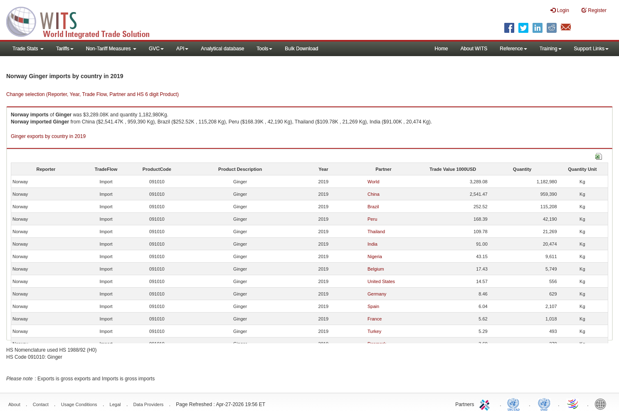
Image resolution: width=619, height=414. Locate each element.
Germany (376, 293)
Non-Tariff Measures (111, 49)
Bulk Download (301, 49)
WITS (83, 21)
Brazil (373, 206)
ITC (486, 403)
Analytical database (222, 49)
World (373, 181)
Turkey (374, 331)
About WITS (474, 49)
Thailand (376, 231)
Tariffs (65, 49)
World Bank (602, 403)
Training (551, 49)
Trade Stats (28, 49)
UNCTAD (515, 403)
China (373, 194)
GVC (156, 49)
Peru (372, 219)
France (374, 318)
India (372, 244)
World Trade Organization (573, 403)
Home (441, 49)
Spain (373, 306)
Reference (513, 49)
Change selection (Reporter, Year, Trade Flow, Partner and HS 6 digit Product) (92, 94)
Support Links (591, 49)
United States (381, 281)
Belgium (375, 268)
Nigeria (374, 256)
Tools (264, 49)
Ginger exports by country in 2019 (48, 136)
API (182, 49)
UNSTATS (544, 403)
